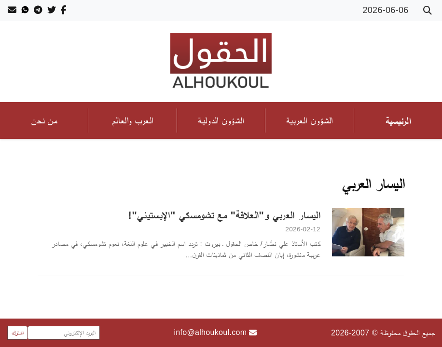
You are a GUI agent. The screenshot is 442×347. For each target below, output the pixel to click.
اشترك (18, 333)
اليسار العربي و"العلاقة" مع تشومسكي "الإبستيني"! (224, 214)
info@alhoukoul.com (215, 332)
